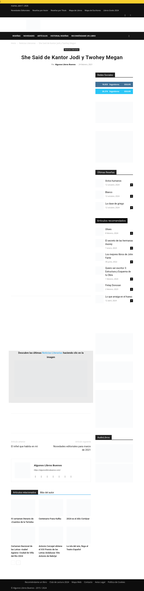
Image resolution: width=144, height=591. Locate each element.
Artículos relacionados (24, 492)
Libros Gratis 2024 (111, 10)
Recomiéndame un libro (84, 36)
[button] (129, 36)
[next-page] (18, 563)
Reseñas (16, 36)
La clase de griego (114, 203)
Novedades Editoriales (20, 10)
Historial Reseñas (60, 36)
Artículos (42, 36)
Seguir (127, 84)
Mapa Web (77, 582)
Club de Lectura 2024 (59, 582)
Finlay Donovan (113, 285)
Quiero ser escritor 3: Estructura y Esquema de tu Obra (118, 271)
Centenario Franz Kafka (50, 518)
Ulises (108, 229)
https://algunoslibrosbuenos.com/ (47, 470)
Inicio (13, 43)
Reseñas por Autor (40, 10)
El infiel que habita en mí (24, 446)
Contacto (88, 582)
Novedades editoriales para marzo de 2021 (72, 448)
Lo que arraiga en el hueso (118, 296)
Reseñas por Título (58, 10)
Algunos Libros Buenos (65, 64)
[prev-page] (13, 563)
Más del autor (47, 492)
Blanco (108, 192)
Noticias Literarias (27, 43)
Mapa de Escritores (93, 10)
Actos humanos (113, 180)
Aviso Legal (100, 582)
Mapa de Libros (75, 10)
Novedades (28, 36)
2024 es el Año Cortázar (78, 518)
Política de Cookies (116, 582)
